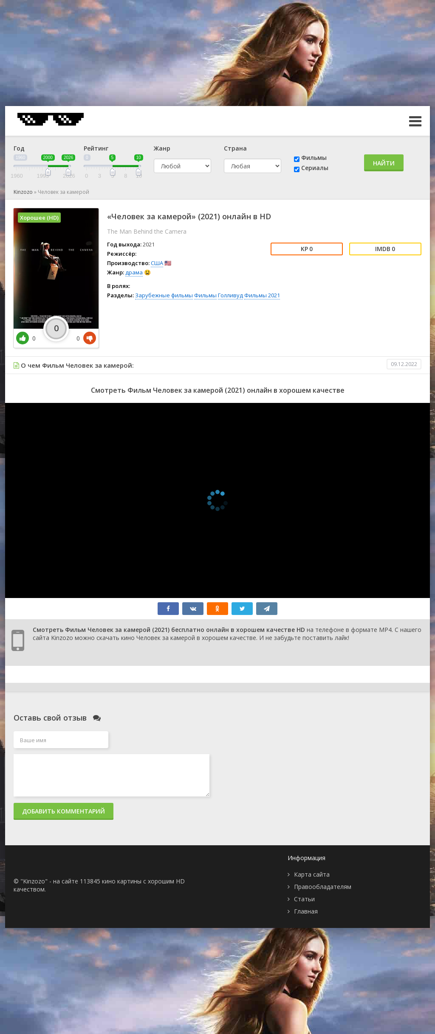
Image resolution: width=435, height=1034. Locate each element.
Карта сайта (312, 874)
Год (19, 148)
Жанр (162, 148)
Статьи (304, 899)
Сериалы (314, 168)
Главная (306, 911)
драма (134, 272)
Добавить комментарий (63, 811)
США (157, 263)
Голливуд (230, 295)
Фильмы (314, 158)
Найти (384, 163)
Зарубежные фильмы (164, 295)
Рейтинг (96, 148)
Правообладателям (322, 887)
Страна (235, 148)
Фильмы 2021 (262, 295)
